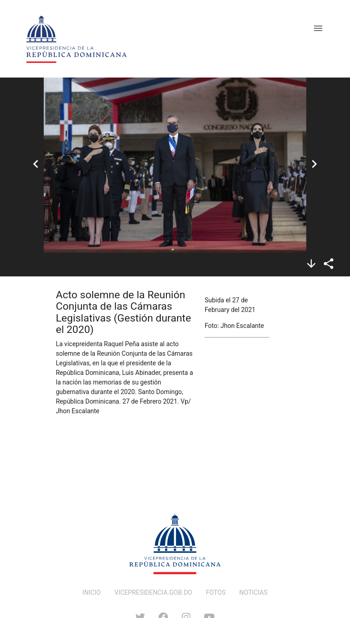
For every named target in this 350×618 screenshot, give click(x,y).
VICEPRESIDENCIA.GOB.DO (153, 592)
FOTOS (216, 592)
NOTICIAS (253, 592)
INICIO (91, 592)
